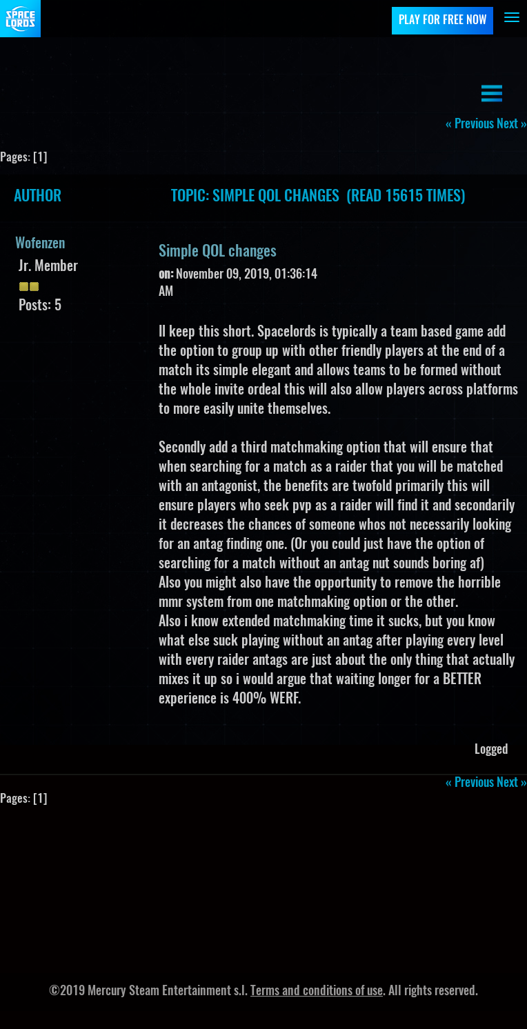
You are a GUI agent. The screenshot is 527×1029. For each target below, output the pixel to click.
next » (512, 125)
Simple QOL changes (218, 251)
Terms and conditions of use (316, 992)
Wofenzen (40, 244)
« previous (470, 125)
